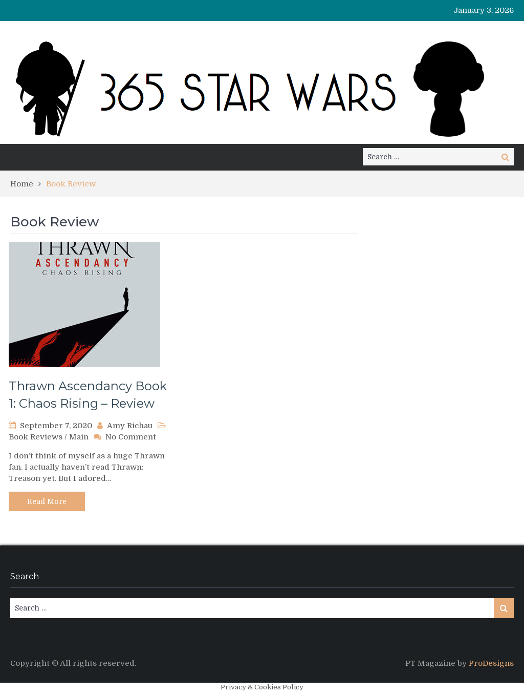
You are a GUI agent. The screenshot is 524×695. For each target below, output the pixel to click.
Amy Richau (129, 425)
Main (79, 436)
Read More (47, 501)
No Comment (130, 436)
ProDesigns (491, 663)
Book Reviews (35, 436)
